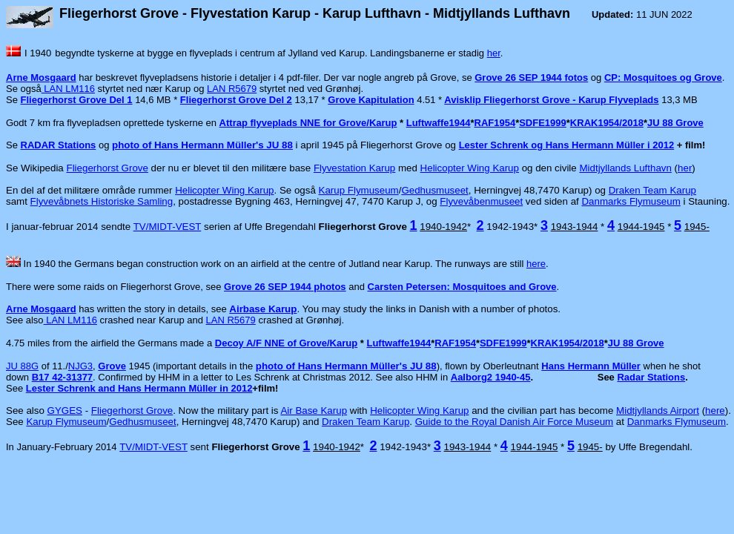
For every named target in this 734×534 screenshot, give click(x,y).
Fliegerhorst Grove (107, 168)
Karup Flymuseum (359, 190)
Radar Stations (651, 377)
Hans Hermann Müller (591, 366)
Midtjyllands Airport (657, 410)
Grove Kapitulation (371, 99)
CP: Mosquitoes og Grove (663, 77)
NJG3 (80, 366)
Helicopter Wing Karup (469, 168)
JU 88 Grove (675, 122)
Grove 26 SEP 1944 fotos (531, 77)
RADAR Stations (58, 145)
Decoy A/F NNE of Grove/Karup (286, 343)
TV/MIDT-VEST (167, 226)
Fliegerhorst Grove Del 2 (236, 99)
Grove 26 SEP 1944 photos (285, 286)
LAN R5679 (232, 88)
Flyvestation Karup (354, 168)
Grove (112, 366)
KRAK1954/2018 (607, 122)
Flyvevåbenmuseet (481, 201)
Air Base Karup (313, 410)
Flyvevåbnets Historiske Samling (101, 201)
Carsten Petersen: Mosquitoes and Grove (462, 286)
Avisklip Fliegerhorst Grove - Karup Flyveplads (551, 99)
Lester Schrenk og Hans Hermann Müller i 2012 (566, 145)
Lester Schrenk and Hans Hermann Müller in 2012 (139, 388)
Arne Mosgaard (41, 77)
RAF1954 (495, 122)
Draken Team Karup (652, 190)
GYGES (64, 410)
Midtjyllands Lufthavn (625, 168)
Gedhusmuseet (434, 190)
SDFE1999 (542, 122)
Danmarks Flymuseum (630, 201)
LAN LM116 (68, 88)
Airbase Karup (263, 308)
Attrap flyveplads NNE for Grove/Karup (308, 122)
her (493, 53)
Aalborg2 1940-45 (491, 377)
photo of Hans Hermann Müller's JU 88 (202, 145)
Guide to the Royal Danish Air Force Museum (514, 421)
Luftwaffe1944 (438, 122)
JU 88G (22, 366)
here (536, 263)
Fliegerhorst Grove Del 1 (77, 99)
